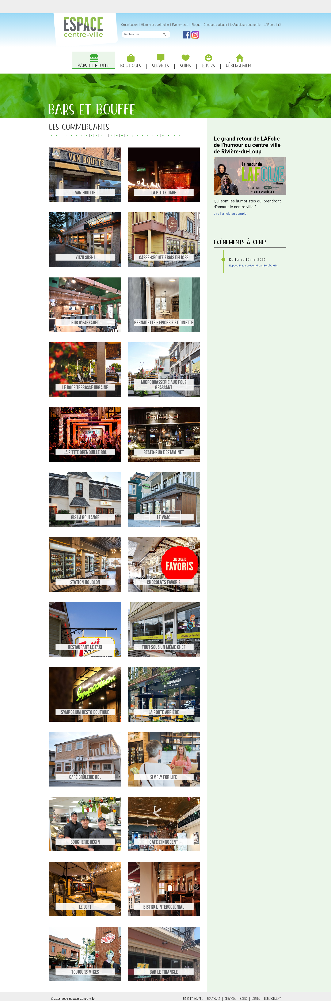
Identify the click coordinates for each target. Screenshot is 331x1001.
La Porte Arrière (164, 712)
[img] (167, 38)
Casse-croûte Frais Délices (163, 258)
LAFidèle (272, 24)
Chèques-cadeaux (218, 24)
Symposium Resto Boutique (85, 712)
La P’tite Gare (163, 193)
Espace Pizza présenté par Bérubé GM (253, 265)
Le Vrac (164, 517)
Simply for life (163, 777)
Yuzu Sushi (85, 258)
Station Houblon (85, 582)
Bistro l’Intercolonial (163, 907)
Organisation (132, 24)
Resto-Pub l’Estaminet (164, 452)
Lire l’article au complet (231, 214)
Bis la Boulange (85, 517)
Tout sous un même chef (164, 647)
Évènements (183, 24)
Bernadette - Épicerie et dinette (163, 323)
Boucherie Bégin (85, 842)
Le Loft (85, 907)
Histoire (157, 25)
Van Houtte (85, 193)
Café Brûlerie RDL (85, 777)
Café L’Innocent (163, 842)
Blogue (198, 24)
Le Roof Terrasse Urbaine (85, 388)
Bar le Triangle (164, 972)
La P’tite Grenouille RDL (85, 452)
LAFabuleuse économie (248, 24)
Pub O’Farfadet (85, 323)
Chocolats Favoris (164, 582)
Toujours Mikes (85, 972)
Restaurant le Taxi (85, 647)
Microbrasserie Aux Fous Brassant (164, 385)
